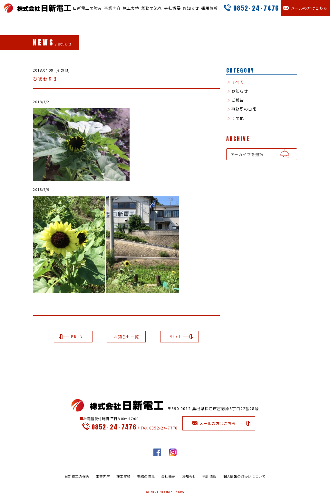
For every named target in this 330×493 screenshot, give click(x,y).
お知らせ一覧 (126, 336)
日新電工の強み (87, 8)
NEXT (179, 336)
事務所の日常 (243, 109)
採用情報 (209, 8)
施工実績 (131, 8)
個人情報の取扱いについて (244, 476)
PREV (73, 336)
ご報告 (237, 100)
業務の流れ (151, 8)
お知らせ (191, 8)
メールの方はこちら (219, 423)
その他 (237, 118)
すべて (237, 82)
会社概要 (172, 8)
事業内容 (112, 8)
